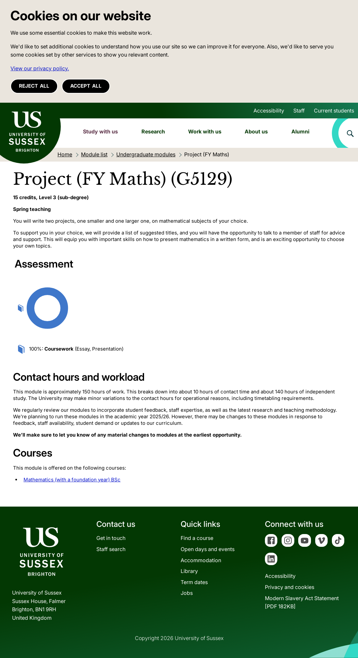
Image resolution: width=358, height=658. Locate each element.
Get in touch (110, 538)
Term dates (194, 582)
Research (153, 131)
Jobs (187, 593)
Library (189, 571)
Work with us (204, 131)
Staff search (110, 549)
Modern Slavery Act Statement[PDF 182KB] (302, 602)
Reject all (34, 86)
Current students (334, 110)
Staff (299, 110)
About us (256, 131)
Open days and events (208, 549)
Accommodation (201, 560)
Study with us (100, 131)
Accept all (86, 86)
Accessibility (268, 110)
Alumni (300, 131)
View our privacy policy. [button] (39, 68)
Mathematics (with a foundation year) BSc (72, 479)
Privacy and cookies (289, 587)
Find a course (197, 538)
